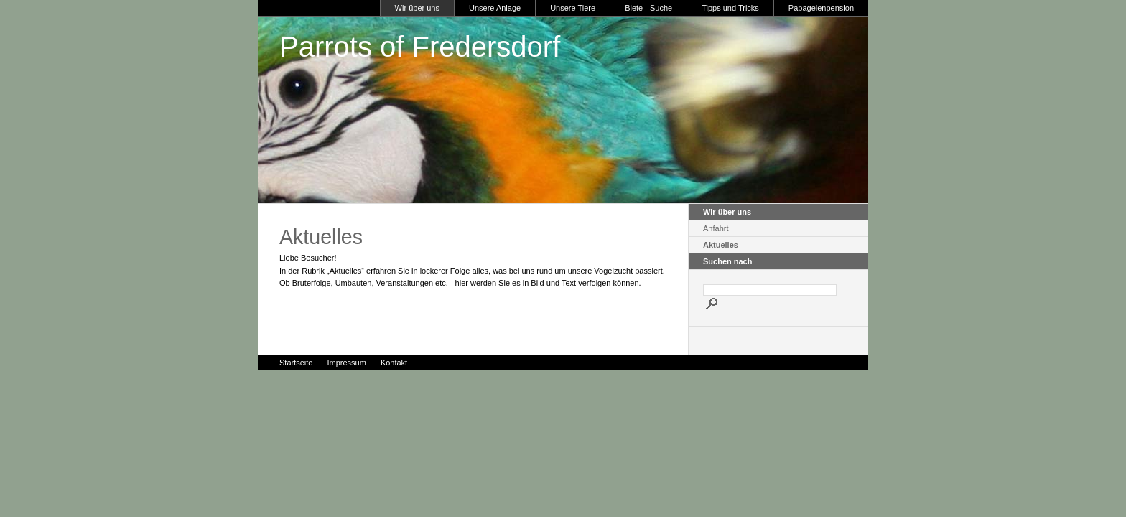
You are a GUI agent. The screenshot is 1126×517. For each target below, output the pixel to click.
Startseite (295, 362)
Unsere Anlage (495, 8)
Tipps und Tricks (730, 8)
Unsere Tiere (572, 8)
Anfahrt (715, 228)
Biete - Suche (648, 8)
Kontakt (394, 362)
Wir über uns (417, 8)
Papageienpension (821, 8)
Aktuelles (720, 245)
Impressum (346, 362)
